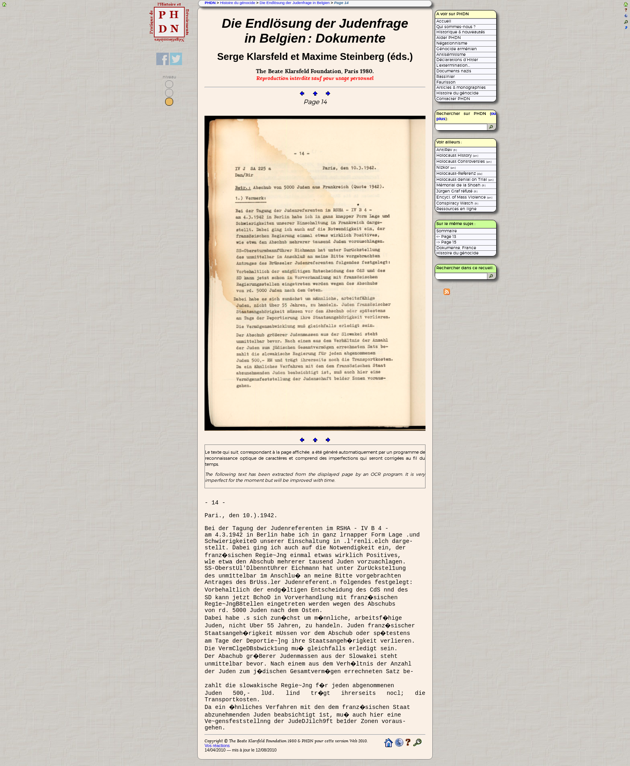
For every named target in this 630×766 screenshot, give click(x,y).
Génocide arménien (456, 49)
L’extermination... (453, 65)
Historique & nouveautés (460, 32)
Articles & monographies (461, 87)
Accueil (443, 21)
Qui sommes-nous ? (455, 27)
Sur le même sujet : (455, 223)
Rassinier (445, 76)
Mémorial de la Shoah (460, 185)
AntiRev (446, 149)
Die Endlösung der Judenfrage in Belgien (294, 2)
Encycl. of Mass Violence (464, 197)
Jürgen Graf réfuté (456, 191)
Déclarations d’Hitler (457, 59)
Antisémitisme (451, 54)
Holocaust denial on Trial (464, 179)
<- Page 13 (446, 236)
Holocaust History (457, 155)
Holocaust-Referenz (459, 173)
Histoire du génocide (237, 2)
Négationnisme (451, 43)
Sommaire (446, 231)
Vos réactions (217, 745)
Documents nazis (453, 71)
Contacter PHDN (453, 98)
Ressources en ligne (456, 209)
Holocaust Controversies (463, 161)
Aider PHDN (448, 37)
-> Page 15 (446, 242)
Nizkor (446, 167)
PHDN (210, 2)
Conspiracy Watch (457, 203)
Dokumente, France (456, 248)
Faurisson (446, 82)
